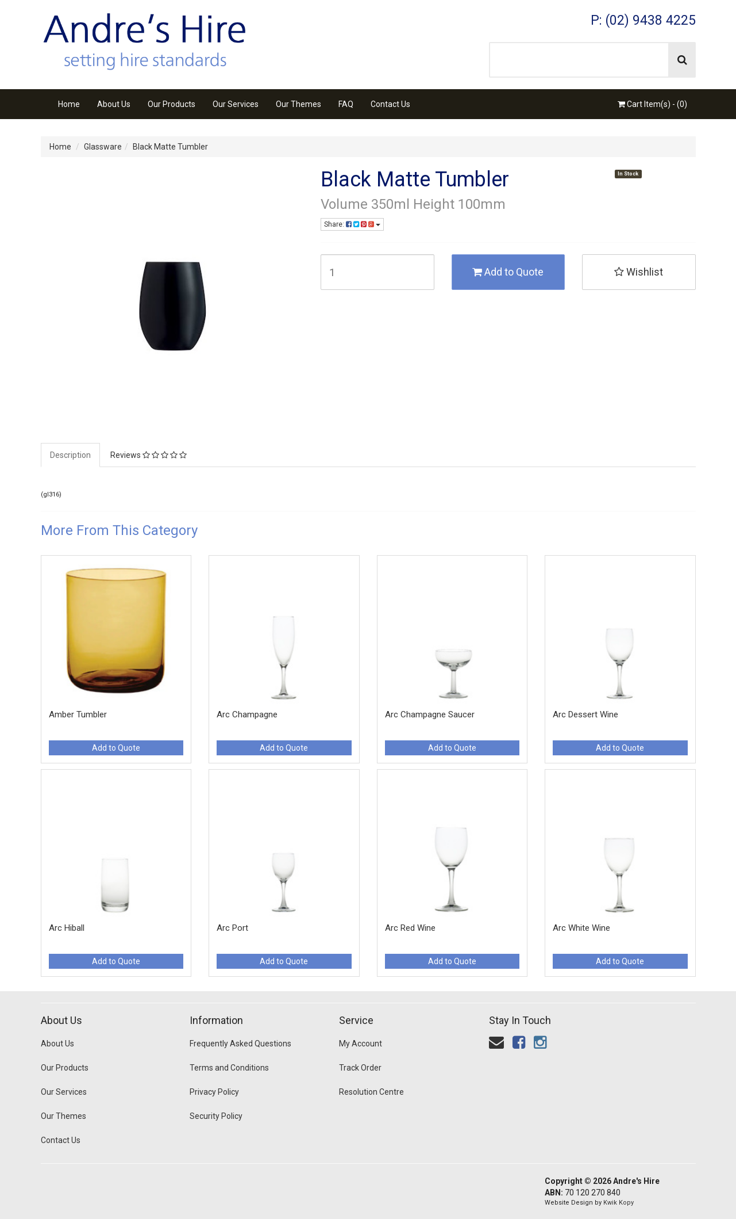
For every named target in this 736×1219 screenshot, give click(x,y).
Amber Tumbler (78, 714)
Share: (352, 224)
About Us (113, 104)
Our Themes (298, 104)
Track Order (360, 1067)
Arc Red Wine (410, 928)
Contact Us (390, 104)
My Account (360, 1043)
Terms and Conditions (229, 1067)
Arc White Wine (581, 928)
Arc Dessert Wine (585, 714)
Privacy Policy (214, 1091)
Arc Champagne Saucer (430, 714)
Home (69, 104)
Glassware (103, 146)
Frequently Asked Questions (240, 1043)
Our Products (171, 104)
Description (70, 455)
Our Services (236, 104)
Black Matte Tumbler (170, 146)
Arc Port (232, 928)
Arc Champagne (247, 714)
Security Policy (216, 1116)
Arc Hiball (66, 928)
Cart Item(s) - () (652, 104)
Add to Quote (508, 272)
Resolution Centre (371, 1091)
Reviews (148, 455)
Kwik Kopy (618, 1202)
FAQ (345, 104)
